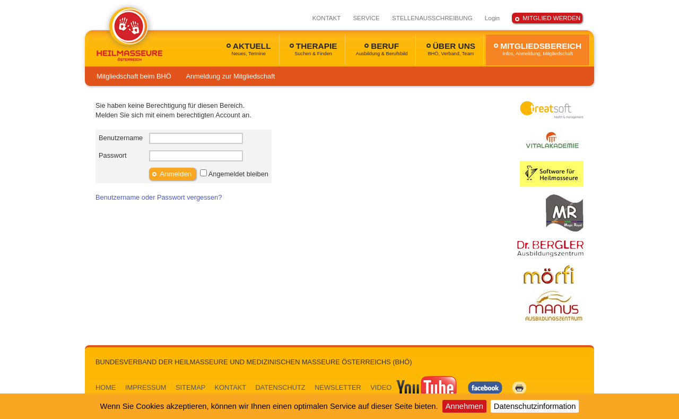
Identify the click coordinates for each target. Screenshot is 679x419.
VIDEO (414, 387)
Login (492, 18)
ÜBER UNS (450, 48)
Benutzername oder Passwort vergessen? (158, 197)
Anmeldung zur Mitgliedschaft (230, 76)
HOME (105, 387)
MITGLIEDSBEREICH (537, 48)
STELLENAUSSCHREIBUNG (432, 18)
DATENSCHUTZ (280, 387)
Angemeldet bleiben (238, 174)
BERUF (382, 48)
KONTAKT (326, 18)
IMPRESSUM (146, 387)
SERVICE (366, 18)
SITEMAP (190, 387)
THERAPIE (313, 48)
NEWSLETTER (338, 387)
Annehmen (464, 406)
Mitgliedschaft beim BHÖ (134, 76)
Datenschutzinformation (535, 406)
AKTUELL (249, 48)
